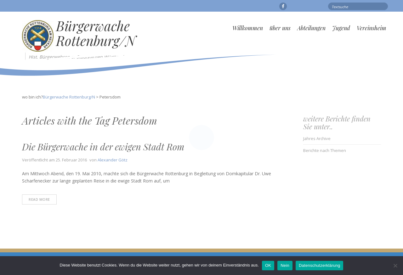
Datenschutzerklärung (319, 265)
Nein (285, 265)
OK (268, 265)
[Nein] (395, 265)
